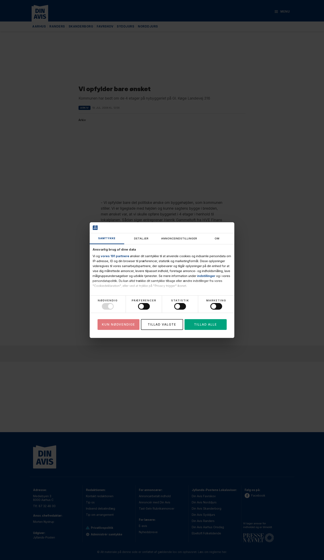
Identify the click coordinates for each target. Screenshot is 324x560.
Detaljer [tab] (141, 238)
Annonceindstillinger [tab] (179, 238)
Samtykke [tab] (107, 238)
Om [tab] (217, 238)
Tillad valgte (162, 324)
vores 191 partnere (115, 256)
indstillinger (206, 276)
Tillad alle (205, 324)
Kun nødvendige (118, 324)
